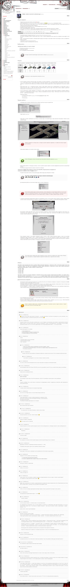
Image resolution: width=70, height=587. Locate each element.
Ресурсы (20, 60)
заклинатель (7, 39)
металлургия (7, 44)
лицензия (36, 24)
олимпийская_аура (8, 46)
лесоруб (6, 43)
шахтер (6, 58)
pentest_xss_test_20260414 (8, 73)
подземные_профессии (28, 348)
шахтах (42, 14)
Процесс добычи (21, 100)
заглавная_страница (8, 38)
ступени (6, 53)
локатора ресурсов (50, 54)
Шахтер (18, 11)
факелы (42, 26)
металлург (6, 45)
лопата (46, 26)
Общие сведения (22, 19)
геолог (6, 36)
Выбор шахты (21, 44)
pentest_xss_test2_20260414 (8, 72)
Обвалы (19, 262)
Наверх (68, 580)
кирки (33, 26)
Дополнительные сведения (24, 279)
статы (58, 29)
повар (6, 49)
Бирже (43, 76)
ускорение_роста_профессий (10, 57)
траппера (55, 159)
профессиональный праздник (31, 40)
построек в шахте (31, 48)
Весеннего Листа (49, 23)
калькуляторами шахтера (36, 88)
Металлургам (25, 97)
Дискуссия (21, 312)
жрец (5, 37)
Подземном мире (31, 23)
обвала (21, 82)
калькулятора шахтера (58, 299)
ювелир (6, 59)
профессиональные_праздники (10, 50)
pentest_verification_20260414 (8, 71)
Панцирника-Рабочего (39, 35)
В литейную (25, 96)
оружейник (6, 47)
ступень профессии (27, 29)
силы (59, 29)
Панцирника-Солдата (47, 35)
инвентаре (27, 114)
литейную (33, 95)
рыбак (6, 51)
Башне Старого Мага (47, 29)
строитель (6, 52)
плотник (6, 48)
